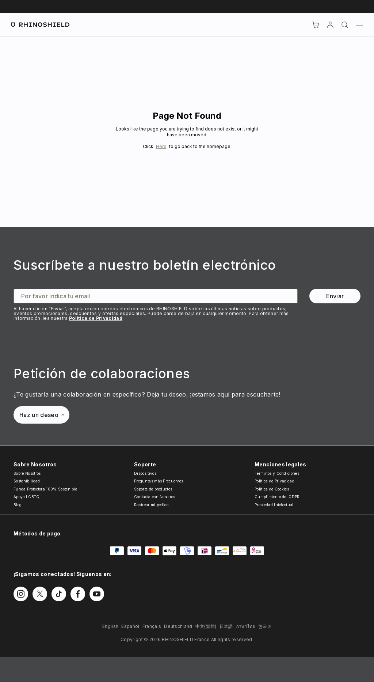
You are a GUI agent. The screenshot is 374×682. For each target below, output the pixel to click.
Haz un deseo (41, 414)
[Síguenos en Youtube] (96, 594)
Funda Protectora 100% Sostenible (45, 489)
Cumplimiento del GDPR (277, 497)
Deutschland (178, 626)
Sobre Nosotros (27, 473)
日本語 (226, 626)
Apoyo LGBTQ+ (28, 497)
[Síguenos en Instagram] (21, 594)
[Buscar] (344, 25)
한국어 (265, 626)
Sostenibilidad (27, 481)
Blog (18, 505)
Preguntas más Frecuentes (158, 481)
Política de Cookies (272, 489)
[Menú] (359, 25)
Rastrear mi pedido (151, 505)
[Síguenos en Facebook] (77, 594)
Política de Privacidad (95, 318)
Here (161, 146)
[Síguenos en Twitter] (40, 594)
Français (151, 626)
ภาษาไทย (245, 626)
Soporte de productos (153, 489)
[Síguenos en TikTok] (58, 594)
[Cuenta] (330, 25)
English (110, 626)
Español (130, 626)
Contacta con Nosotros (154, 497)
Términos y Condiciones (277, 473)
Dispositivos (145, 473)
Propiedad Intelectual (274, 505)
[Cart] (315, 25)
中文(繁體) (206, 626)
